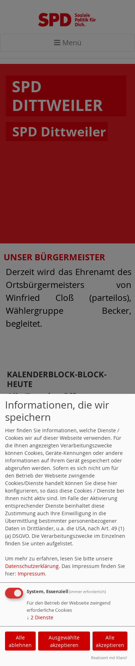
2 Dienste (40, 617)
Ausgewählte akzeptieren (64, 641)
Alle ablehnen (20, 641)
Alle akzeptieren (110, 641)
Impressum (31, 573)
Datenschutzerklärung (32, 566)
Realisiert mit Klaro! (109, 657)
